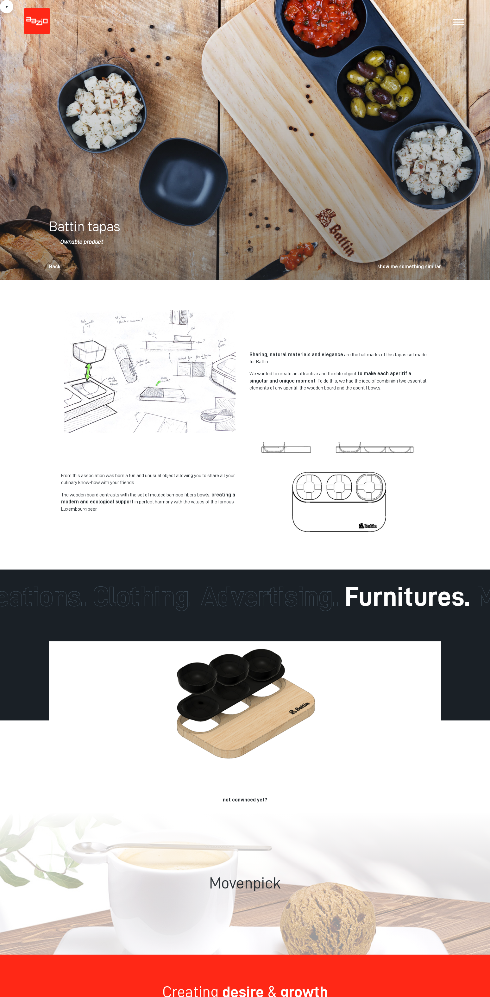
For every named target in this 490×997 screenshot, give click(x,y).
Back (54, 266)
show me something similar (409, 266)
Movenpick (245, 883)
